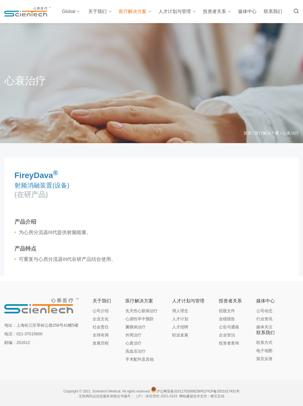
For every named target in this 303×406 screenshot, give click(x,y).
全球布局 (101, 335)
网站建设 (186, 396)
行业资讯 (264, 319)
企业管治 (227, 335)
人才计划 (180, 319)
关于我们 (100, 11)
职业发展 (180, 335)
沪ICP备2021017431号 (222, 391)
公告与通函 (229, 327)
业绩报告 (227, 319)
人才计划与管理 (177, 11)
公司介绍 (101, 310)
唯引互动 (217, 396)
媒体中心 (247, 11)
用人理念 (180, 310)
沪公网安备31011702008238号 (180, 391)
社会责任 (101, 327)
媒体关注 (264, 327)
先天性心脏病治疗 (141, 310)
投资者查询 (229, 343)
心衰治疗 (133, 343)
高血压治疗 (135, 351)
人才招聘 (180, 327)
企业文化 (101, 319)
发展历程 (101, 343)
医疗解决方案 (135, 11)
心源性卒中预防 (139, 319)
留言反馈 (264, 358)
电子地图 (264, 350)
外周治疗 (133, 335)
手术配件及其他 (139, 359)
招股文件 (227, 310)
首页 (248, 133)
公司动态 (264, 310)
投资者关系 (217, 11)
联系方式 (264, 342)
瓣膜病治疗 (135, 327)
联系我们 (273, 11)
